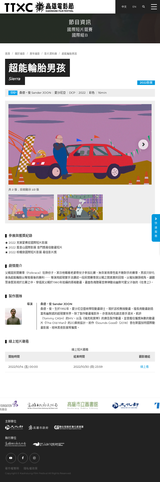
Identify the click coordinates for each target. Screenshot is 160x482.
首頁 (7, 53)
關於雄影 (20, 53)
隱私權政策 (31, 468)
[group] (80, 144)
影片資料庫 (50, 53)
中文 (124, 6)
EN (134, 6)
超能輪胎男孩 (69, 53)
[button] (143, 144)
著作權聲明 (12, 468)
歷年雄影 (35, 53)
